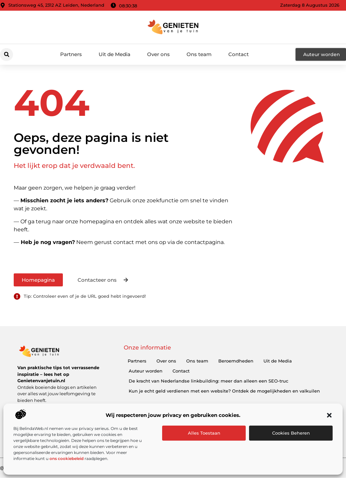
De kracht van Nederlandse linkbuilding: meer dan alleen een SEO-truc (208, 381)
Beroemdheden (235, 361)
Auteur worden (145, 371)
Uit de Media (114, 54)
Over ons (158, 54)
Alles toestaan (204, 433)
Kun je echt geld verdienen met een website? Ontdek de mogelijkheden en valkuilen (224, 391)
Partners (71, 54)
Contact (238, 54)
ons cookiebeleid (66, 458)
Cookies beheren (291, 433)
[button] (329, 415)
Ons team (199, 54)
